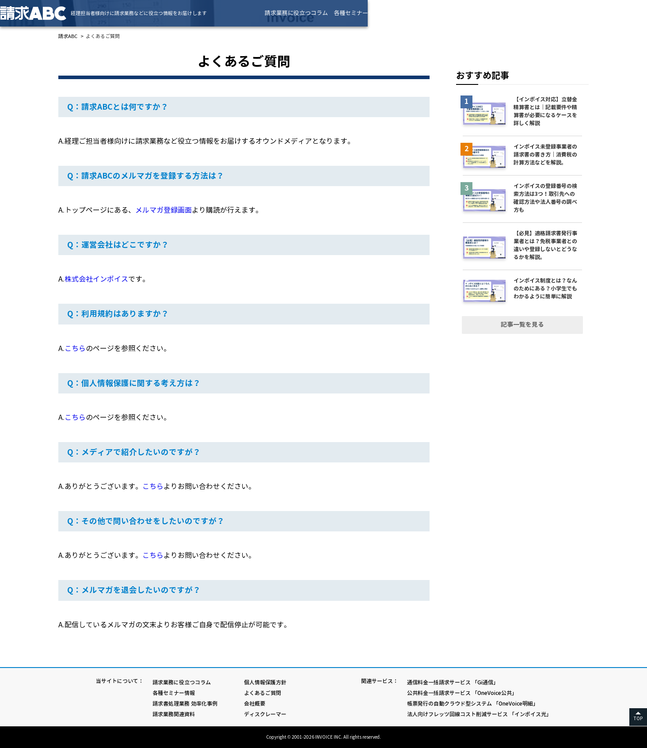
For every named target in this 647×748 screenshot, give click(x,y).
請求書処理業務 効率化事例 (479, 13)
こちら (75, 348)
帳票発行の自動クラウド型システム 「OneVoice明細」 (472, 703)
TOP (638, 718)
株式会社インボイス (96, 279)
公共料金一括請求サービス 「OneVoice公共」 (462, 693)
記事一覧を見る (522, 324)
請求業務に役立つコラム (354, 13)
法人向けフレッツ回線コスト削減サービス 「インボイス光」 (479, 714)
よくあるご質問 (262, 693)
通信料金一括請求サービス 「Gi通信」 (453, 682)
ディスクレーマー (265, 714)
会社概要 (254, 703)
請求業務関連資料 (543, 13)
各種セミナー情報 (415, 13)
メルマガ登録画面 (163, 210)
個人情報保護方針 (265, 682)
